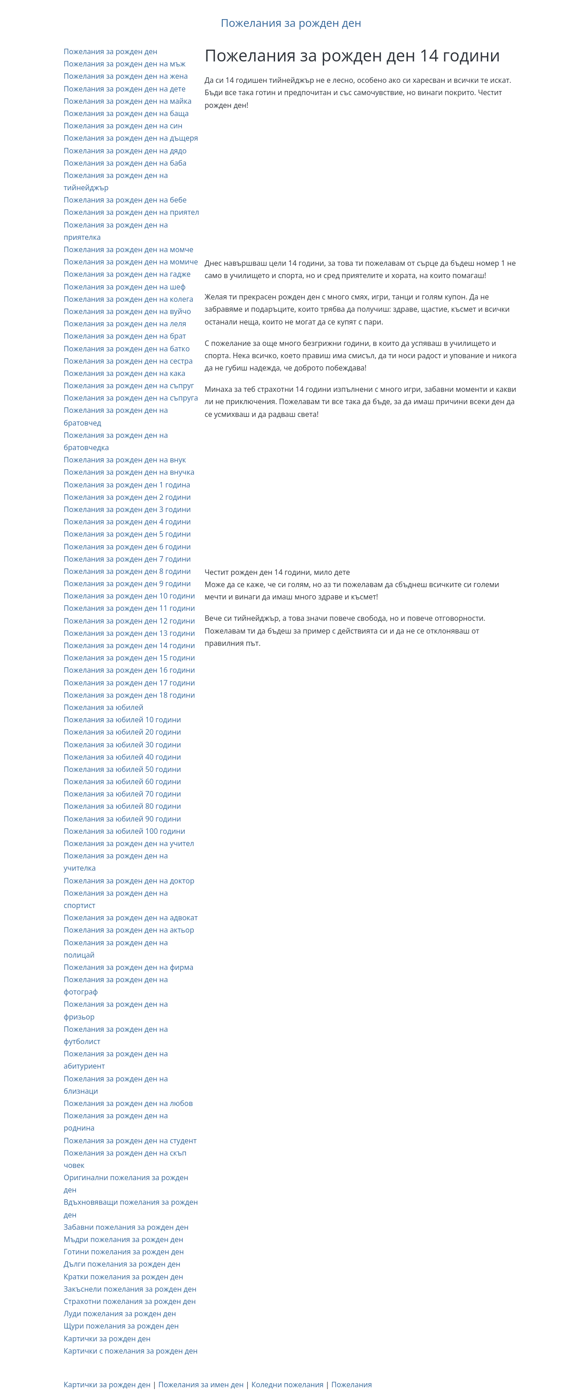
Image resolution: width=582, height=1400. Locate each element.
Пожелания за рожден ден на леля (125, 324)
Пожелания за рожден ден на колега (128, 299)
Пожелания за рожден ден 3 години (127, 509)
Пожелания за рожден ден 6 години (127, 547)
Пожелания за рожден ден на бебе (125, 200)
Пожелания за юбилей (103, 707)
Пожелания (351, 1385)
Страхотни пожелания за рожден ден (130, 1301)
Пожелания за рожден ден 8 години (127, 571)
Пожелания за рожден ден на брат (125, 336)
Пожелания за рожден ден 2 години (127, 497)
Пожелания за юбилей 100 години (124, 831)
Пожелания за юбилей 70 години (122, 794)
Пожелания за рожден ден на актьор (129, 930)
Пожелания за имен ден (201, 1385)
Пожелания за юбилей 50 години (122, 769)
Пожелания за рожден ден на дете (125, 89)
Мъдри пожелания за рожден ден (123, 1239)
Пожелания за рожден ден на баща (126, 113)
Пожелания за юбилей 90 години (122, 819)
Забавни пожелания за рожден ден (126, 1227)
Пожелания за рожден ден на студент (130, 1141)
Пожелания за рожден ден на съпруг (129, 385)
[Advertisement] (361, 184)
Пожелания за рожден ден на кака (125, 373)
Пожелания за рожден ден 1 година (127, 485)
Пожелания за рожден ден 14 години (129, 645)
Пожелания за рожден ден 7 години (127, 559)
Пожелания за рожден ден (291, 22)
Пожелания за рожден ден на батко (127, 349)
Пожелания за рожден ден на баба (125, 163)
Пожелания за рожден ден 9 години (127, 583)
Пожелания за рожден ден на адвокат (131, 918)
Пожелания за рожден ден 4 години (127, 522)
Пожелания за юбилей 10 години (122, 720)
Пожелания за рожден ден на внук (125, 460)
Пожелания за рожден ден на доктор (129, 881)
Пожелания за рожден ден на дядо (125, 151)
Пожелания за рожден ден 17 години (129, 683)
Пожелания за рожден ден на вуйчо (127, 311)
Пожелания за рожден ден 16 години (129, 670)
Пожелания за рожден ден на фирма (128, 967)
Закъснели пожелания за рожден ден (130, 1289)
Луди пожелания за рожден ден (120, 1314)
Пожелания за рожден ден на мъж (125, 64)
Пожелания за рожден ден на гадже (127, 274)
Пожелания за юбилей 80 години (122, 806)
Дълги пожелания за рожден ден (122, 1264)
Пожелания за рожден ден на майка (127, 101)
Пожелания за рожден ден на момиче (131, 262)
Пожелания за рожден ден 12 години (129, 621)
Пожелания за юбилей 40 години (122, 757)
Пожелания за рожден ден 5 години (127, 534)
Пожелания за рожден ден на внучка (129, 472)
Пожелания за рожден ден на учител (129, 843)
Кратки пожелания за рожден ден (123, 1277)
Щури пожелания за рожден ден (121, 1326)
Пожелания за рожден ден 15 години (129, 658)
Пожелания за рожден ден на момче (128, 249)
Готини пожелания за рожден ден (124, 1252)
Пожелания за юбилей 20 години (122, 732)
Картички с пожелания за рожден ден (131, 1351)
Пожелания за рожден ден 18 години (129, 695)
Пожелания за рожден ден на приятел (131, 212)
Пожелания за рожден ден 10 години (129, 596)
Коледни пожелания (287, 1385)
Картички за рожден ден (107, 1339)
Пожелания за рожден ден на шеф (125, 287)
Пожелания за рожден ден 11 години (129, 608)
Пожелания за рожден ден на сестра (128, 361)
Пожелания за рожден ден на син (123, 126)
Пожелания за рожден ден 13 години (129, 633)
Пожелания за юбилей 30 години (122, 745)
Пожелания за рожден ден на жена (126, 76)
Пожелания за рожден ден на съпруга (131, 398)
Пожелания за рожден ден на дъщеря (131, 138)
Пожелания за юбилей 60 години (122, 781)
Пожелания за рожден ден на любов (128, 1103)
